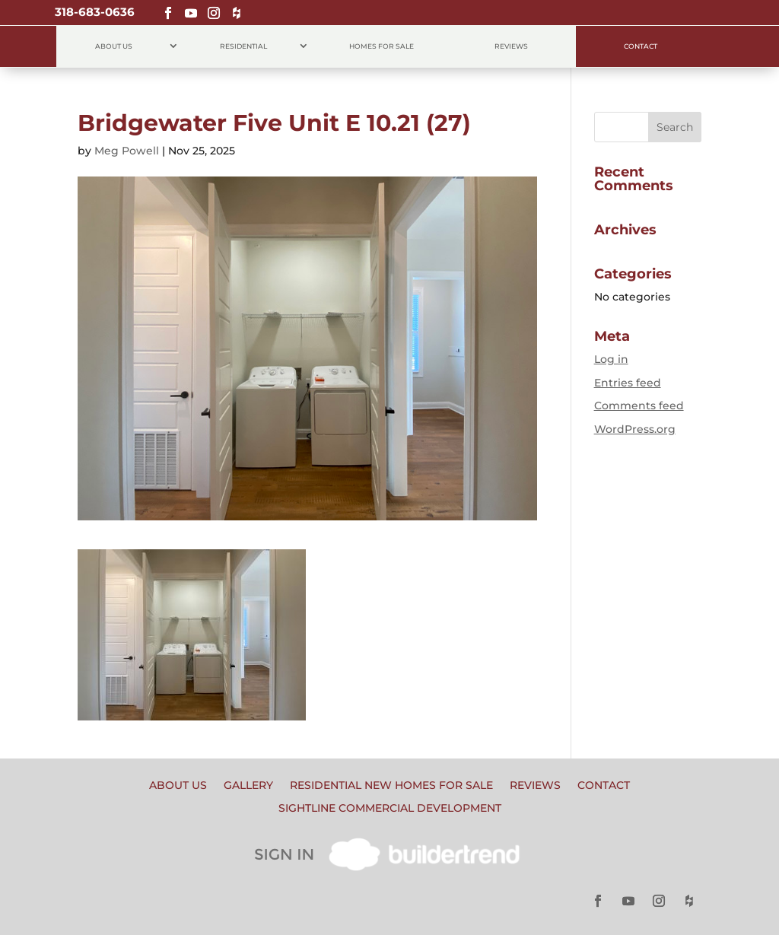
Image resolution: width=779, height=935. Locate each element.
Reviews (511, 46)
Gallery (248, 786)
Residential (243, 46)
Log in (611, 359)
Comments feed (639, 405)
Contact (640, 46)
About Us (113, 46)
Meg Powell (126, 150)
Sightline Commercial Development (389, 809)
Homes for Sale (381, 46)
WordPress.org (635, 429)
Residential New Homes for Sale (391, 786)
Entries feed (627, 383)
